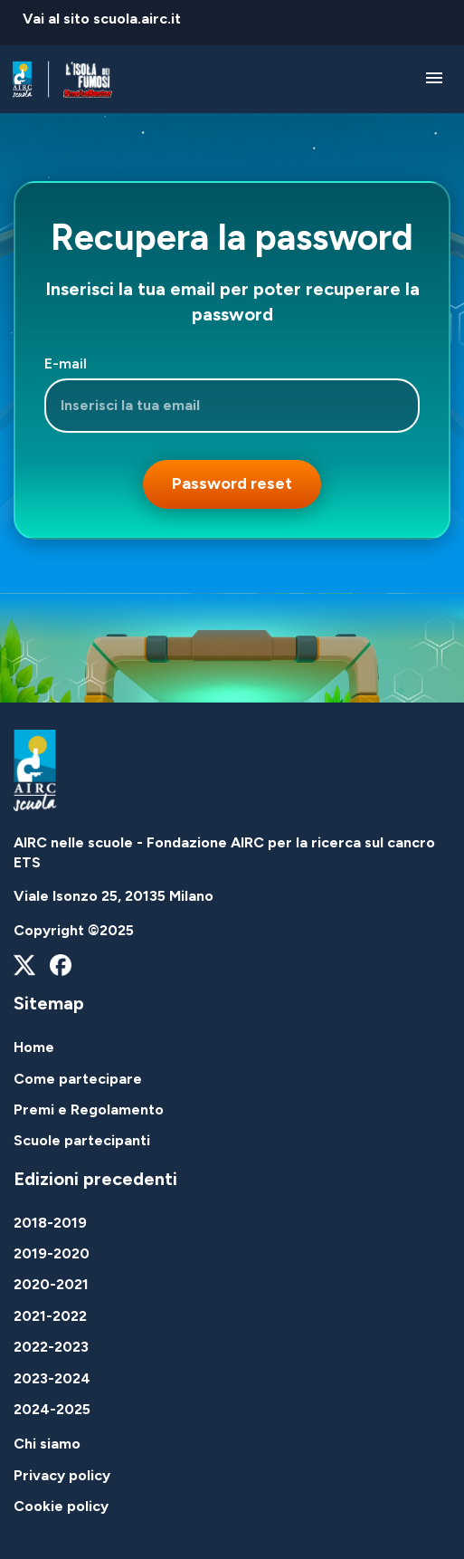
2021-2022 (50, 1316)
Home (34, 1047)
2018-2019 (50, 1222)
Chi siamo (47, 1443)
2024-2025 (52, 1409)
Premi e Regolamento (89, 1109)
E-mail (65, 363)
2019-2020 (52, 1253)
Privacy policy (62, 1475)
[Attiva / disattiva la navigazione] (433, 79)
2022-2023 (51, 1346)
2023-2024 (52, 1378)
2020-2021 (51, 1284)
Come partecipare (78, 1078)
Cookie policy (61, 1506)
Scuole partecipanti (82, 1140)
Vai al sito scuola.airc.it (102, 18)
